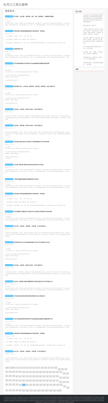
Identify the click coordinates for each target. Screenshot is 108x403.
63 (30, 380)
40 (16, 376)
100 (27, 390)
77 (13, 384)
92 (64, 386)
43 (27, 376)
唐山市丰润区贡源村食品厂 (22, 399)
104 (43, 390)
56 (6, 380)
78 (16, 384)
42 (23, 376)
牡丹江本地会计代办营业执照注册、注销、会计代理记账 (93, 47)
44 (30, 376)
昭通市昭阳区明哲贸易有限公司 (57, 398)
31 (50, 372)
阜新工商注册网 (91, 399)
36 (67, 373)
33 (57, 372)
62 (27, 380)
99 (23, 390)
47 (40, 376)
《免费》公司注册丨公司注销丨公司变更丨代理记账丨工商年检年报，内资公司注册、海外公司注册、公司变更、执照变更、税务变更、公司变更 (93, 32)
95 (10, 390)
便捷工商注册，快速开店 (89, 25)
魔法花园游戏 (31, 399)
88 (50, 384)
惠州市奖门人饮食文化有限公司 (43, 398)
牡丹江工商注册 (9, 16)
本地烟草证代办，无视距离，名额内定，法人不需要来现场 (92, 58)
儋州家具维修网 (93, 398)
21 (16, 371)
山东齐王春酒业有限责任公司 (51, 399)
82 (30, 384)
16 (62, 369)
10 (42, 367)
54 (64, 377)
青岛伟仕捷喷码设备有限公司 (22, 398)
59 (16, 380)
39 (13, 376)
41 (20, 376)
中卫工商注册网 (95, 397)
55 (67, 377)
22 (20, 371)
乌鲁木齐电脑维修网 (85, 398)
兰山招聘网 (101, 397)
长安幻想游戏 (33, 398)
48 (43, 376)
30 (47, 372)
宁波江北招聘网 (65, 400)
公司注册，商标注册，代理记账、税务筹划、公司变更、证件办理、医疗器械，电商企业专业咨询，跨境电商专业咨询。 (93, 40)
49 (47, 376)
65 (37, 380)
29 (43, 372)
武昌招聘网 (13, 398)
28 (40, 372)
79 (20, 384)
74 (67, 382)
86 (44, 384)
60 (20, 380)
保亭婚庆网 (71, 400)
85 (40, 384)
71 (57, 380)
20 (13, 371)
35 (64, 373)
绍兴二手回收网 (57, 400)
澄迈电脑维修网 (88, 397)
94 (6, 390)
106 (50, 390)
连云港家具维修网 (76, 398)
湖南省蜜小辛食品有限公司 (10, 399)
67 (43, 380)
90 (57, 384)
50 (50, 376)
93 (67, 387)
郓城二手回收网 (50, 400)
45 (33, 376)
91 (61, 384)
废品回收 (41, 397)
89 (54, 384)
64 (33, 380)
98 (20, 390)
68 (47, 380)
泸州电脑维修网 (100, 398)
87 (47, 384)
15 (59, 369)
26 (33, 372)
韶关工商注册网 (66, 397)
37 (6, 376)
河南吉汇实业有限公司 (40, 399)
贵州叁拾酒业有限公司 (75, 399)
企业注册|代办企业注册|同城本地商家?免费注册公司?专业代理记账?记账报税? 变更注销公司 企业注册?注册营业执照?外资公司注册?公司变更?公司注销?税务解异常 (93, 18)
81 (27, 384)
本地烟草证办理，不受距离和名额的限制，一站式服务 (93, 63)
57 (10, 380)
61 (23, 380)
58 (13, 380)
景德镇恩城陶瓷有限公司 (64, 399)
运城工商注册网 (83, 399)
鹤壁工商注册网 (58, 397)
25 (30, 372)
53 (60, 377)
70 (54, 380)
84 (37, 384)
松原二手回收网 (98, 399)
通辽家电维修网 (68, 398)
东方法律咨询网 (7, 398)
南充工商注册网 (80, 397)
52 (57, 376)
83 (34, 384)
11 (45, 367)
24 (27, 372)
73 (64, 382)
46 (37, 376)
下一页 (59, 390)
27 (37, 372)
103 (39, 390)
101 (31, 390)
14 (55, 367)
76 (10, 384)
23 (23, 372)
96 (13, 390)
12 (49, 367)
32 (54, 372)
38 (10, 376)
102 (35, 390)
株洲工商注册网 (73, 397)
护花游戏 (46, 397)
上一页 (12, 367)
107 (54, 390)
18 (6, 371)
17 (65, 369)
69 (50, 380)
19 (10, 371)
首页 (7, 367)
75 (6, 384)
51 (54, 376)
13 (52, 367)
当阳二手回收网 (43, 400)
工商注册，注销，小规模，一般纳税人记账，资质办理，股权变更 (93, 52)
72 (60, 382)
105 (46, 390)
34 (60, 372)
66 (40, 380)
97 (16, 390)
